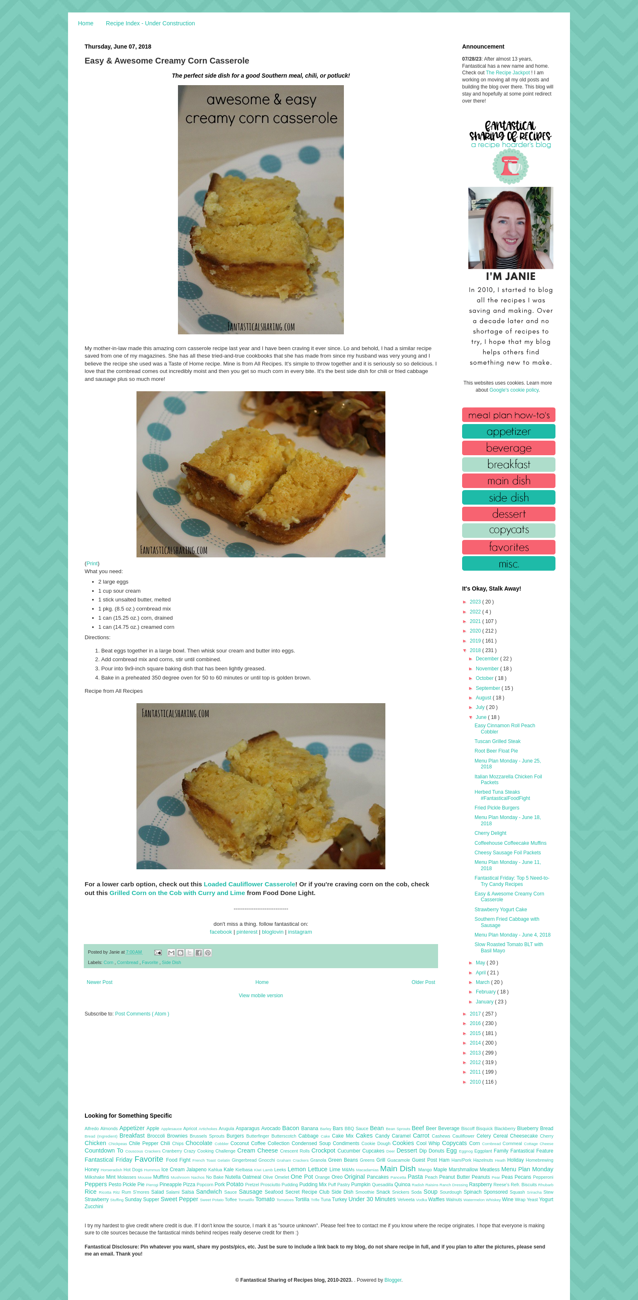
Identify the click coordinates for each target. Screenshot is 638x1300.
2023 (476, 602)
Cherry (546, 1135)
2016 (476, 1023)
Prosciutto (271, 1184)
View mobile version (261, 995)
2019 (476, 641)
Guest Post (425, 1160)
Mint (111, 1177)
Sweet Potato (212, 1199)
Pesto (116, 1184)
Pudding (291, 1184)
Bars (339, 1128)
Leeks (281, 1169)
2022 (476, 612)
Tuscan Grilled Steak (498, 741)
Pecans (524, 1177)
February (486, 992)
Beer (432, 1128)
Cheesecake (525, 1136)
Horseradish (112, 1170)
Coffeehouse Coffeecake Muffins (510, 843)
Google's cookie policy (513, 390)
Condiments (347, 1143)
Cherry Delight (491, 833)
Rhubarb (545, 1184)
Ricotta (106, 1192)
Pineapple (171, 1184)
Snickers (401, 1192)
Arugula (227, 1128)
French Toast (205, 1160)
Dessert (408, 1150)
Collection (280, 1143)
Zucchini (94, 1206)
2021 (476, 621)
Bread (546, 1128)
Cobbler (223, 1143)
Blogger (393, 1280)
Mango (425, 1169)
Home (85, 23)
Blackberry (505, 1128)
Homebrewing (539, 1160)
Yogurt (546, 1199)
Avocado (271, 1128)
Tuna (326, 1199)
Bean (378, 1128)
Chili (166, 1143)
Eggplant (484, 1150)
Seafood (275, 1192)
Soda (417, 1192)
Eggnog (467, 1151)
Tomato (265, 1199)
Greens (368, 1160)
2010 (476, 1082)
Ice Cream (173, 1169)
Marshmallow (464, 1169)
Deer (391, 1151)
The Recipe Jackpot (508, 73)
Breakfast (133, 1135)
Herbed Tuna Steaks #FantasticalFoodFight (502, 795)
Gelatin (224, 1160)
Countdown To (105, 1150)
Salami (174, 1192)
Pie (141, 1184)
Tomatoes (286, 1199)
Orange (323, 1177)
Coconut (240, 1143)
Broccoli (157, 1136)
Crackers (153, 1151)
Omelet (283, 1177)
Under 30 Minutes (372, 1199)
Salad (158, 1192)
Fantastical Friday (109, 1159)
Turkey (340, 1199)
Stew (548, 1192)
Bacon (291, 1128)
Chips (178, 1143)
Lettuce (318, 1169)
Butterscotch (284, 1135)
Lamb (268, 1170)
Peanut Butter (455, 1177)
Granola (319, 1160)
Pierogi (153, 1184)
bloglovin (272, 932)
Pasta (416, 1176)
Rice (92, 1191)
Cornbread (128, 962)
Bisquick (485, 1128)
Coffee (259, 1143)
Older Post (423, 982)
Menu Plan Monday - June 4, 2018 (512, 935)
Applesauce (172, 1128)
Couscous (135, 1151)
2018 (476, 650)
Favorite (150, 962)
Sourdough (451, 1192)
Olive (269, 1177)
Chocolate (199, 1143)
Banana (310, 1128)
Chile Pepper (145, 1143)
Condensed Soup (312, 1143)
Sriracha (535, 1192)
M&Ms (349, 1169)
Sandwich (210, 1191)
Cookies (404, 1143)
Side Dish (171, 962)
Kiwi (258, 1170)
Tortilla (303, 1199)
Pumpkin (361, 1184)
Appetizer (133, 1128)
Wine (508, 1199)
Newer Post (99, 982)
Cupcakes (374, 1151)
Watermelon (474, 1199)
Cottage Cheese (538, 1143)
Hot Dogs (134, 1169)
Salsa (189, 1192)
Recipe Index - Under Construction (150, 23)
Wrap (521, 1199)
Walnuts (454, 1199)
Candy (383, 1136)
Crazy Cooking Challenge (210, 1150)
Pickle (130, 1184)
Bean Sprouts (399, 1128)
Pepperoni (543, 1177)
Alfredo (92, 1128)
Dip (424, 1151)
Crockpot (325, 1150)
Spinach (474, 1192)
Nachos (198, 1177)
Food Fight (179, 1160)
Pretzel (253, 1184)
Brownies (178, 1136)
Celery (485, 1136)
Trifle (316, 1199)
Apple (153, 1128)
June (482, 717)
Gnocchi (267, 1160)
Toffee (231, 1199)
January (485, 1002)
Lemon (297, 1169)
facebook (221, 932)
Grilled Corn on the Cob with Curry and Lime (177, 892)
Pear (497, 1177)
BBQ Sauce (357, 1128)
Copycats (455, 1143)
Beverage (449, 1128)
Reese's (502, 1184)
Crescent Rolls (296, 1150)
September (489, 688)
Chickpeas (119, 1143)
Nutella (234, 1177)
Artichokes (209, 1128)
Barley (326, 1128)
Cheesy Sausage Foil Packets (508, 853)
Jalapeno (197, 1169)
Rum (127, 1192)
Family (502, 1151)
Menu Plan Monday (527, 1169)
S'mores (142, 1192)
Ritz (117, 1192)
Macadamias (368, 1170)
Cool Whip (429, 1143)
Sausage (252, 1191)
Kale (229, 1169)
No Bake (215, 1177)
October (485, 678)
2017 (476, 1014)
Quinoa (403, 1184)
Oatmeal (252, 1177)
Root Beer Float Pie (496, 751)
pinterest (247, 932)
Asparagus (248, 1128)
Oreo (337, 1177)
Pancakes (378, 1177)
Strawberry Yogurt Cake (501, 909)
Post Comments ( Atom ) (142, 1014)
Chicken (97, 1143)
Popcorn (205, 1184)
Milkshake (95, 1177)
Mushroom (181, 1177)
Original (355, 1176)
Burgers (236, 1136)
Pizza (190, 1184)
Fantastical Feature (531, 1151)
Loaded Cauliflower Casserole (249, 884)
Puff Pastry (339, 1184)
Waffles (437, 1199)
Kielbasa (244, 1169)
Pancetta (398, 1177)
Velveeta (406, 1199)
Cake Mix (344, 1136)
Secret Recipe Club (308, 1192)
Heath (501, 1160)
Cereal (501, 1136)
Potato (235, 1184)
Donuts (437, 1151)
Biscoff (468, 1128)
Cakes (365, 1135)
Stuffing (117, 1199)
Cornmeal (513, 1143)
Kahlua (216, 1169)
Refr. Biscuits (524, 1184)
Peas (508, 1177)
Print (91, 563)
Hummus (152, 1170)
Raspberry (481, 1184)
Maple (441, 1169)
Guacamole (399, 1160)
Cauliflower (465, 1135)
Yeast (533, 1199)
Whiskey (494, 1199)
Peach (432, 1177)
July (481, 707)
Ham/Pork (462, 1160)
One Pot (303, 1176)
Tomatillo (246, 1199)
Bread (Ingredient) (102, 1136)
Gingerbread (245, 1160)
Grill (381, 1160)
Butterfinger (258, 1135)
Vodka (422, 1199)
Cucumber (349, 1151)
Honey (93, 1169)
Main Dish (399, 1168)
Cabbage (309, 1136)
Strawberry (97, 1199)
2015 (476, 1033)
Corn (109, 962)
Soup (432, 1191)
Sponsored (497, 1192)
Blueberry (528, 1128)
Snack (384, 1192)
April (481, 973)
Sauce (231, 1192)
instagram (300, 932)
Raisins (432, 1184)
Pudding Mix (313, 1184)
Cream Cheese (258, 1150)
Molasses (127, 1177)
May (481, 963)
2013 (476, 1053)
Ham (445, 1160)
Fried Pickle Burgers (497, 808)
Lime (335, 1169)
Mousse (145, 1177)
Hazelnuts (484, 1160)
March (483, 982)
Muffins (162, 1177)
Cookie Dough (376, 1143)
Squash (518, 1192)
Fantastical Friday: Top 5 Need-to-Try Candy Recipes (512, 881)
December (488, 659)
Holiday (516, 1160)
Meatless (491, 1169)
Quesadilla (383, 1184)
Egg (452, 1150)
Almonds (109, 1128)
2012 (476, 1062)
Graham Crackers (293, 1160)
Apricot (191, 1128)
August (484, 698)
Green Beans (344, 1160)
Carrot (422, 1135)
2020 (476, 631)
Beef (419, 1128)
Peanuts (482, 1177)
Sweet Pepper (180, 1199)
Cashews (442, 1135)
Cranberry (173, 1150)
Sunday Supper (143, 1199)
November (488, 669)
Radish (419, 1184)
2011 (476, 1072)
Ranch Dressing (454, 1184)
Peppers (97, 1184)
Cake (326, 1136)
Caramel (402, 1136)
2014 (476, 1043)
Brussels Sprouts (208, 1135)
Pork (220, 1184)
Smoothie (366, 1192)
